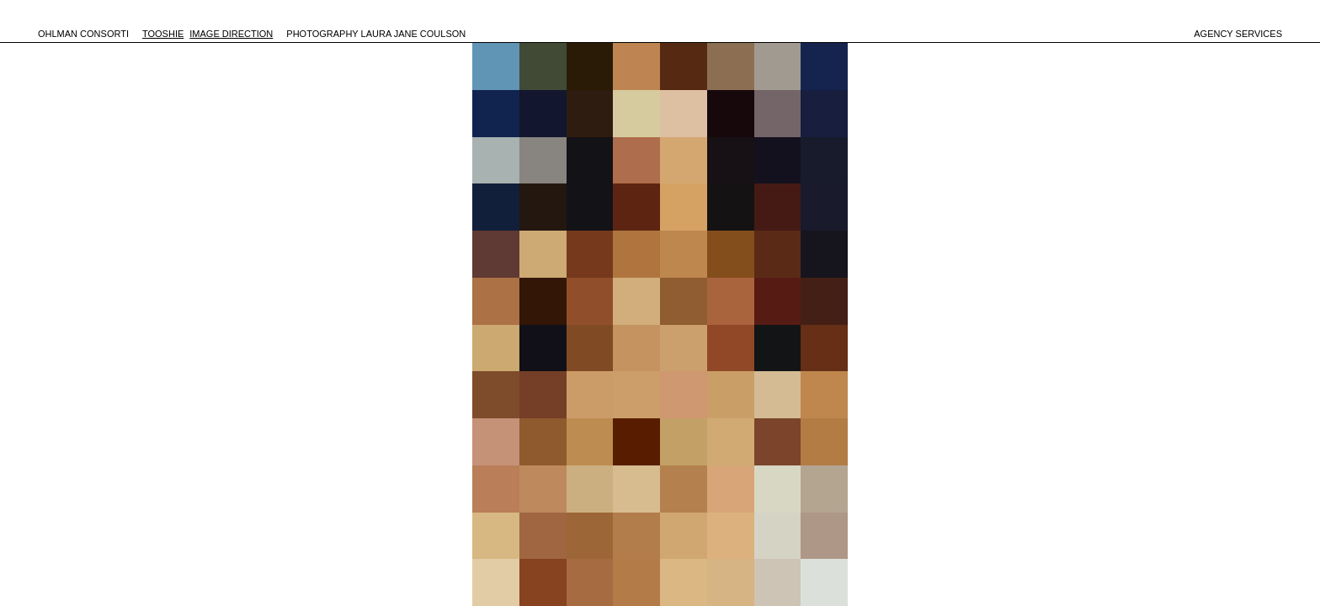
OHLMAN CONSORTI (83, 34)
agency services (1238, 34)
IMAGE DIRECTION (231, 34)
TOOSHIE (163, 34)
